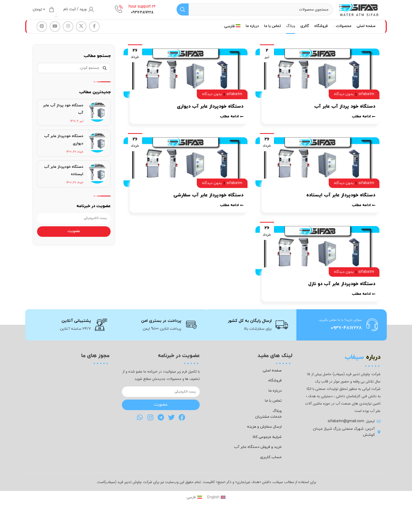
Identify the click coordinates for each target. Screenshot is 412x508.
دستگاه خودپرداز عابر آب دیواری (210, 111)
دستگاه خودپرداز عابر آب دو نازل (341, 288)
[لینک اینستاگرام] (68, 31)
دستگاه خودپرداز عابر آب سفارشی (208, 199)
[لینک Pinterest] (42, 31)
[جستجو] (249, 12)
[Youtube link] (55, 31)
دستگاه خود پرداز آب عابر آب (344, 111)
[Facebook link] (94, 31)
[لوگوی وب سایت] (353, 11)
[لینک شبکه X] (81, 31)
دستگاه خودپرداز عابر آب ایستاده (340, 199)
